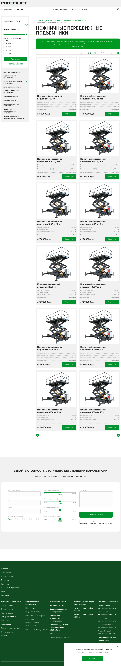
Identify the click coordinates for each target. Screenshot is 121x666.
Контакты (5, 595)
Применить (15, 59)
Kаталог (4, 569)
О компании (6, 572)
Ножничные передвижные (36, 630)
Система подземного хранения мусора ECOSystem (14, 117)
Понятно (92, 658)
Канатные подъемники (12, 72)
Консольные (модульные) (60, 638)
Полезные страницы (10, 588)
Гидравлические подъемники (10, 76)
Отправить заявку (96, 515)
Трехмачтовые (7, 613)
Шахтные (5, 620)
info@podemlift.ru (8, 9)
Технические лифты (11, 96)
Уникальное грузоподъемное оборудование (10, 111)
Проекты (5, 580)
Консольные (6, 624)
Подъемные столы (32, 612)
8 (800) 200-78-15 (60, 9)
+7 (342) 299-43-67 (79, 9)
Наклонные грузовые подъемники (11, 91)
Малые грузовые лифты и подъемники (13, 82)
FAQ (3, 591)
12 (88, 53)
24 (91, 53)
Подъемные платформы (35, 616)
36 (94, 53)
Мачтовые (5, 636)
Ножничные (30, 608)
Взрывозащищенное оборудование (11, 105)
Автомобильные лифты (12, 87)
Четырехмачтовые (8, 617)
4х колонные (30, 626)
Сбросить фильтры (16, 63)
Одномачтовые (7, 605)
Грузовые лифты (10, 100)
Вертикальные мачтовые (11, 628)
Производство (7, 576)
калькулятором (78, 46)
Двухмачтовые (7, 609)
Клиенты (5, 584)
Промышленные (7, 632)
